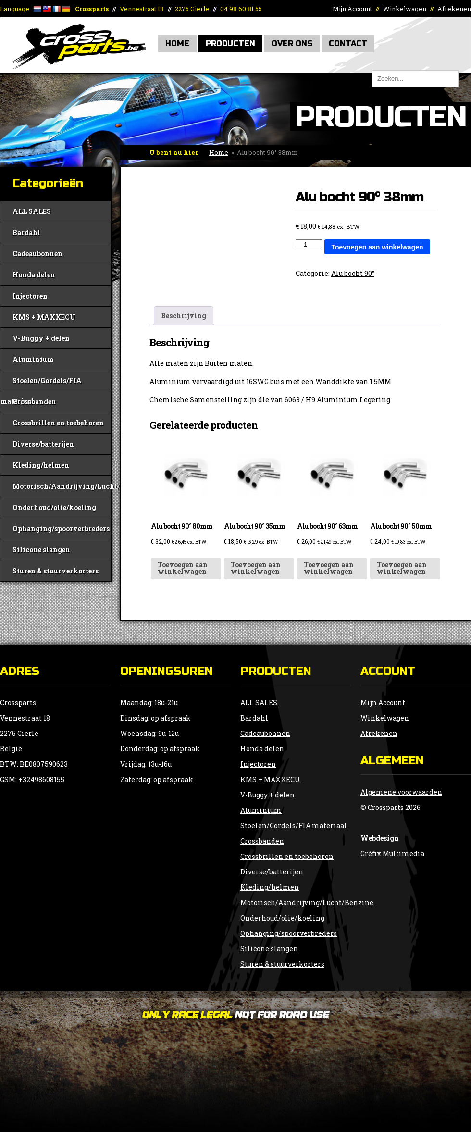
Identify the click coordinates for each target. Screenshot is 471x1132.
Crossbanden (34, 401)
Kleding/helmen (40, 465)
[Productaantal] (309, 244)
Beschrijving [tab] (183, 315)
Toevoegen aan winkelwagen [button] (183, 568)
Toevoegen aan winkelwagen (377, 247)
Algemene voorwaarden (401, 791)
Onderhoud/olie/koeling (54, 507)
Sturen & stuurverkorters (55, 570)
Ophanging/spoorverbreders (61, 528)
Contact (348, 43)
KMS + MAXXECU (43, 317)
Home (177, 43)
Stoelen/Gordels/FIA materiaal (41, 383)
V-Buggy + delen (41, 338)
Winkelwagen (404, 8)
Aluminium (33, 359)
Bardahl (26, 232)
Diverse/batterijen (43, 443)
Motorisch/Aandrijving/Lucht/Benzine (61, 486)
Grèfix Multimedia (392, 853)
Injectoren (30, 295)
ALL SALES (31, 211)
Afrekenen (454, 8)
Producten (230, 43)
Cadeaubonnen (37, 253)
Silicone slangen (41, 549)
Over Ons (292, 43)
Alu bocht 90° (352, 273)
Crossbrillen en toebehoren (58, 422)
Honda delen (33, 274)
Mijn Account (352, 8)
